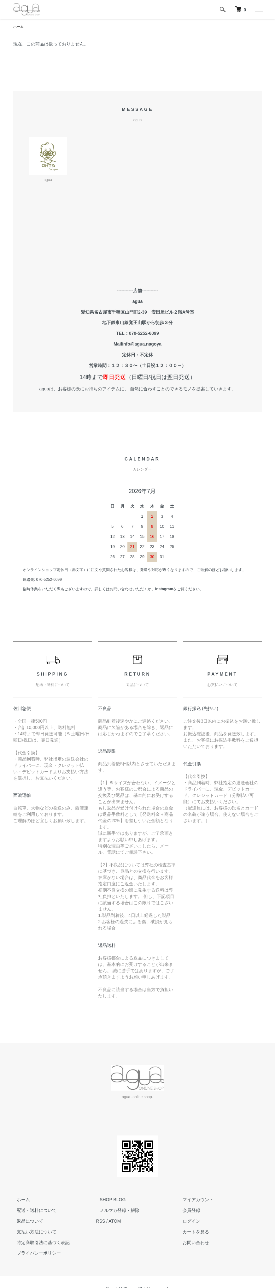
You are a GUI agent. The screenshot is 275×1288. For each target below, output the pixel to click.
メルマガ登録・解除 (116, 1210)
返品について (26, 1221)
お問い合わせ (192, 1243)
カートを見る (192, 1232)
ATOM (114, 1221)
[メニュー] (258, 9)
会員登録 (187, 1210)
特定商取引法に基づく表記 (39, 1243)
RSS (100, 1221)
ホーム (19, 27)
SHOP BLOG (109, 1200)
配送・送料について (33, 1210)
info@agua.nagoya (141, 344)
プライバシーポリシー (35, 1253)
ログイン (187, 1221)
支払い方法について (33, 1232)
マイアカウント (194, 1200)
